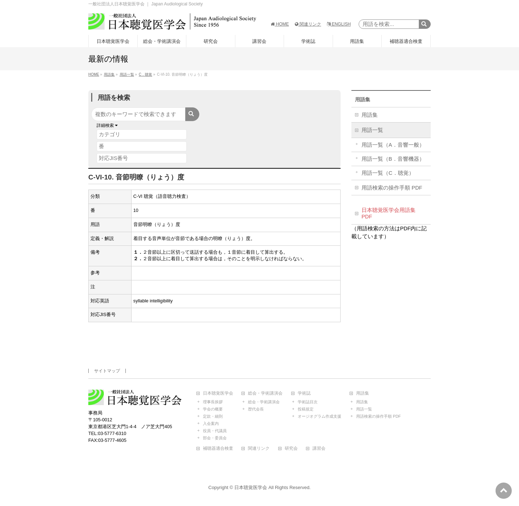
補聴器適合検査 (218, 448)
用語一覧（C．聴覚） (387, 173)
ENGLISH (339, 24)
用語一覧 (372, 130)
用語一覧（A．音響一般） (393, 145)
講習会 (318, 448)
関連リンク (308, 24)
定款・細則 (213, 416)
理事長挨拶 (213, 402)
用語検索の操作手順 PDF (391, 188)
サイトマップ (107, 370)
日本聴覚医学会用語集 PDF (388, 213)
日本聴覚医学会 (218, 393)
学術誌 (304, 393)
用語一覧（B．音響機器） (393, 159)
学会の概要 (213, 409)
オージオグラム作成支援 (319, 416)
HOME (280, 24)
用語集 (362, 99)
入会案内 (211, 423)
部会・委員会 (215, 438)
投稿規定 (306, 409)
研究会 (291, 448)
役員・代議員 (215, 431)
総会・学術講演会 (265, 393)
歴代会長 (256, 409)
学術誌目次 (308, 402)
